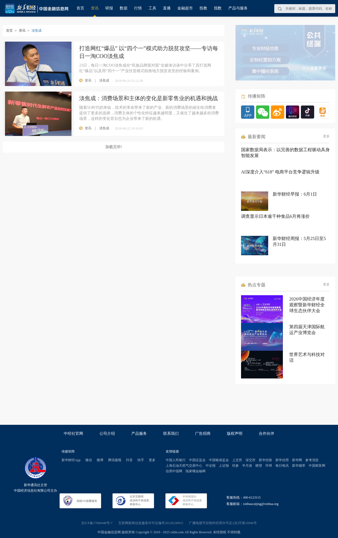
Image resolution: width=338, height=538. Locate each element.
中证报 (211, 466)
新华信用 (282, 460)
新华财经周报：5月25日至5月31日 (299, 241)
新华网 (297, 460)
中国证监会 (197, 460)
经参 (235, 466)
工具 (152, 8)
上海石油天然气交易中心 (184, 466)
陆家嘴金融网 (196, 471)
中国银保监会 (219, 460)
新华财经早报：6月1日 (295, 194)
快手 (140, 460)
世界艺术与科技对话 (307, 357)
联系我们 (171, 433)
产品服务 (139, 433)
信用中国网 (174, 471)
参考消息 (312, 460)
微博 (100, 460)
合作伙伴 (266, 433)
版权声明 (234, 433)
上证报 (224, 466)
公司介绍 (107, 433)
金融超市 (185, 8)
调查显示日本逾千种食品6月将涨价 (275, 216)
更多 (326, 136)
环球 (268, 466)
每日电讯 (282, 466)
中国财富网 (317, 466)
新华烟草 (298, 466)
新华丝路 (265, 460)
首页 (80, 8)
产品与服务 (238, 8)
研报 (109, 8)
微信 (88, 460)
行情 (138, 8)
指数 (218, 8)
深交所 (250, 460)
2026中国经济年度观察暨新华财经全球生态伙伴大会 (307, 305)
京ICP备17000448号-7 (96, 523)
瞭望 (258, 466)
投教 (203, 8)
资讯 (95, 8)
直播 (167, 8)
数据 (123, 8)
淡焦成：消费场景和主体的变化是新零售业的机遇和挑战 (148, 98)
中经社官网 (73, 433)
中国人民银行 (176, 460)
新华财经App (71, 460)
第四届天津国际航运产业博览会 (307, 329)
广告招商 (203, 433)
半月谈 (247, 466)
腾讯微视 (114, 460)
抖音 (129, 460)
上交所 (237, 460)
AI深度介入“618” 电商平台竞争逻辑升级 (280, 172)
